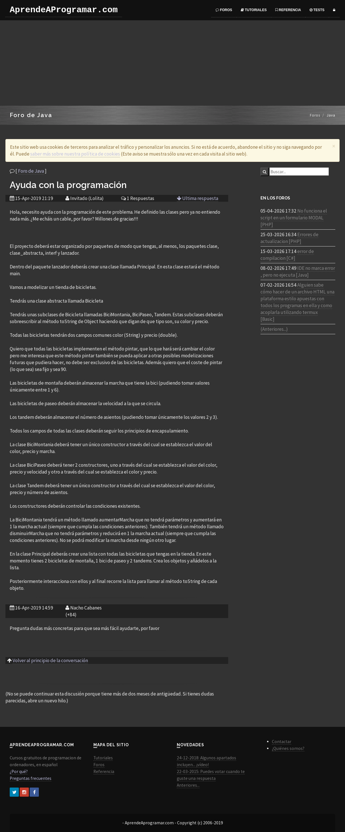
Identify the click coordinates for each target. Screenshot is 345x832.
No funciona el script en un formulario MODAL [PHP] (293, 218)
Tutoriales (254, 10)
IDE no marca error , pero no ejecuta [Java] (297, 271)
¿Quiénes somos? (288, 748)
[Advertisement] (172, 63)
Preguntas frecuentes (30, 778)
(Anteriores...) (274, 329)
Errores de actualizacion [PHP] (289, 237)
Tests (317, 10)
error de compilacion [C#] (287, 254)
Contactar (281, 741)
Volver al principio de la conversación (50, 660)
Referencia (288, 10)
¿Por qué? (19, 771)
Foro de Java (31, 171)
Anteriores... (188, 785)
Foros (224, 10)
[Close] (333, 146)
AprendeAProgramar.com (64, 10)
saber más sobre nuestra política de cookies (75, 154)
